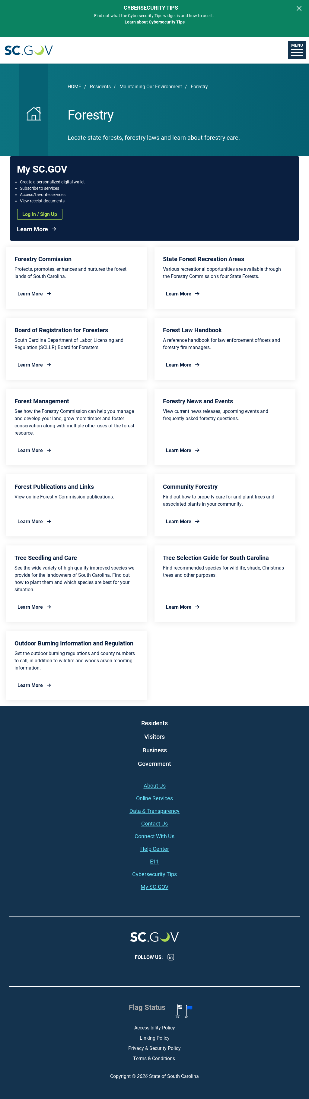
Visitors (154, 736)
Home (74, 86)
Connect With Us (154, 836)
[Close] (299, 8)
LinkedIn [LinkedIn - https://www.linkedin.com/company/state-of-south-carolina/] (170, 957)
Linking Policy (155, 1038)
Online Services (154, 798)
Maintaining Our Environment (150, 86)
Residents (100, 86)
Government (154, 763)
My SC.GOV (154, 886)
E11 (154, 861)
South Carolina (29, 50)
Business (154, 750)
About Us (155, 785)
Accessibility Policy (154, 1027)
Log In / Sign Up (39, 214)
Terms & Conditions (154, 1058)
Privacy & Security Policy (154, 1048)
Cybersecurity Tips (154, 874)
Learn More (32, 229)
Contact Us (154, 823)
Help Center (154, 848)
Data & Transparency (154, 810)
